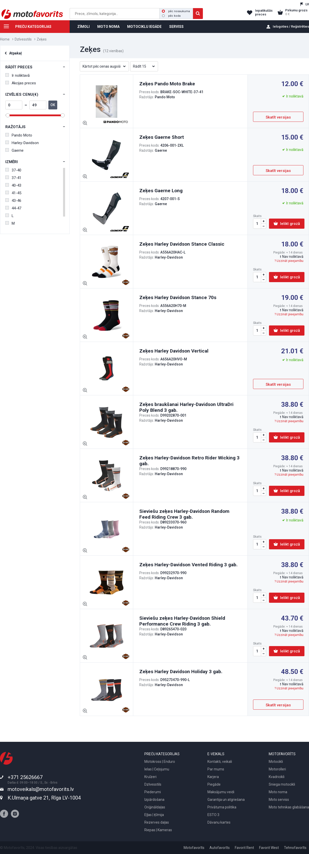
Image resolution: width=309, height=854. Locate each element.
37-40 (13, 170)
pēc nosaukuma (176, 11)
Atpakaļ (15, 53)
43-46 (13, 200)
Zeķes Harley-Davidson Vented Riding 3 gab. (188, 565)
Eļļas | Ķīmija (154, 815)
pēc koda (171, 15)
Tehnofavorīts (295, 848)
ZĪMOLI (83, 27)
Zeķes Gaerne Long (161, 190)
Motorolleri (277, 769)
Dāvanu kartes (218, 822)
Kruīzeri (150, 777)
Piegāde (214, 784)
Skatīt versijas (278, 117)
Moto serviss (279, 800)
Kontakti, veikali (219, 762)
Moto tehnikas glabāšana (289, 807)
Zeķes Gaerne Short (161, 137)
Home (5, 39)
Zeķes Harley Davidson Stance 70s (177, 297)
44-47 (13, 208)
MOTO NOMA (108, 27)
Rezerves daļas (156, 822)
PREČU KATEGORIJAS (25, 27)
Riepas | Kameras (158, 830)
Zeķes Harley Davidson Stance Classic (181, 244)
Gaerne (14, 150)
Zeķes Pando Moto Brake (167, 84)
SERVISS (176, 27)
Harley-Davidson (22, 143)
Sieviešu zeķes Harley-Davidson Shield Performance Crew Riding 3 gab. (182, 621)
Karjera (213, 777)
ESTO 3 (213, 815)
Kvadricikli (276, 777)
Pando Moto (18, 135)
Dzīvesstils (23, 39)
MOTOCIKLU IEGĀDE (144, 27)
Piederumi (152, 792)
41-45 (13, 193)
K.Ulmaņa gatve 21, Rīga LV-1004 (44, 798)
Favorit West (269, 848)
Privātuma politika (221, 807)
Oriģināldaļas (154, 807)
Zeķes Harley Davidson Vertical (173, 351)
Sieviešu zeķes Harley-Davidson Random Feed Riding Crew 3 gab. (184, 514)
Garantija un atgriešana (226, 800)
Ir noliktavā (17, 75)
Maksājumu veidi (220, 792)
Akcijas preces (20, 83)
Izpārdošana (154, 800)
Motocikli (276, 762)
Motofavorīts (194, 848)
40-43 (13, 185)
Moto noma (278, 792)
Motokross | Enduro (159, 762)
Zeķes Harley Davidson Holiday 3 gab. (180, 671)
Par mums (215, 769)
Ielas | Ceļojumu (156, 769)
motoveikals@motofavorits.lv (41, 789)
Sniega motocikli (282, 784)
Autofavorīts (219, 848)
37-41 (13, 178)
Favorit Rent (244, 848)
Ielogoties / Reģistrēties (291, 26)
